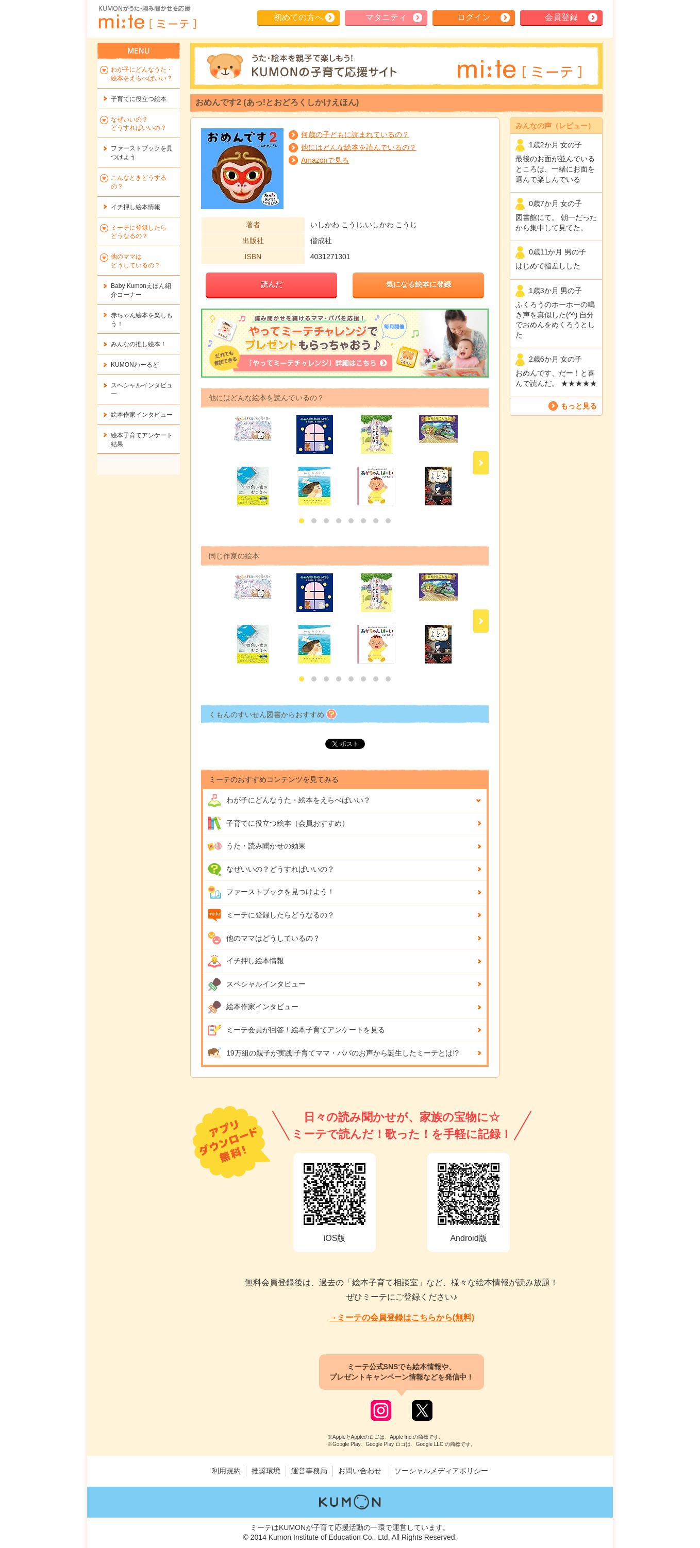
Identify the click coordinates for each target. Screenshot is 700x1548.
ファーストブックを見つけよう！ (271, 892)
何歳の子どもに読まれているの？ (355, 134)
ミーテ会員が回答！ (296, 1030)
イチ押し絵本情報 (245, 961)
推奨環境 (266, 1471)
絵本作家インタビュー (252, 1007)
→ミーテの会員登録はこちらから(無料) (402, 1317)
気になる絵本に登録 (418, 284)
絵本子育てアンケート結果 (142, 440)
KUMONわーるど (135, 364)
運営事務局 (309, 1471)
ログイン (473, 17)
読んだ (271, 284)
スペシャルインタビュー (256, 984)
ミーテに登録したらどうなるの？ (271, 915)
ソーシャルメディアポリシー (441, 1471)
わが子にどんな (289, 800)
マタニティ (386, 17)
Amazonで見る (325, 160)
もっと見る (579, 406)
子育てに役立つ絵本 (138, 99)
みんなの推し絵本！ (138, 344)
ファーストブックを (142, 153)
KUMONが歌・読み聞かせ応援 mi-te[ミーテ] (146, 17)
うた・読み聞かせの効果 (256, 846)
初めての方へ (298, 17)
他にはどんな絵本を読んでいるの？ (358, 147)
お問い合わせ (359, 1471)
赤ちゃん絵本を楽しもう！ (142, 320)
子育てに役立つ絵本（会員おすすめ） (278, 823)
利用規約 (226, 1471)
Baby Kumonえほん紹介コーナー (141, 290)
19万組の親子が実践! (333, 1053)
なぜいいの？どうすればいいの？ (271, 869)
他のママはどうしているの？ (263, 938)
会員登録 (561, 17)
